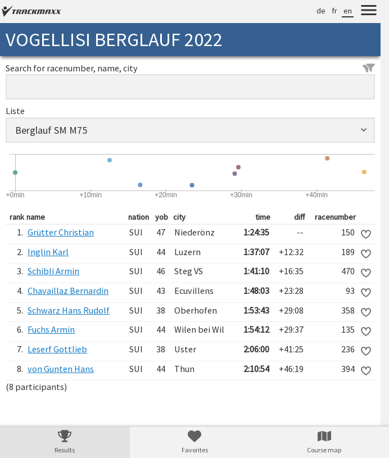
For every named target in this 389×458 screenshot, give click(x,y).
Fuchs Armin (51, 329)
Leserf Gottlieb (57, 349)
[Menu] (369, 12)
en (347, 11)
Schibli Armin (53, 270)
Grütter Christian (61, 232)
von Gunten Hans (61, 368)
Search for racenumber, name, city (190, 68)
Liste (15, 110)
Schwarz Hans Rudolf (69, 310)
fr (334, 11)
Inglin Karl (48, 251)
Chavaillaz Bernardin (68, 290)
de (320, 11)
